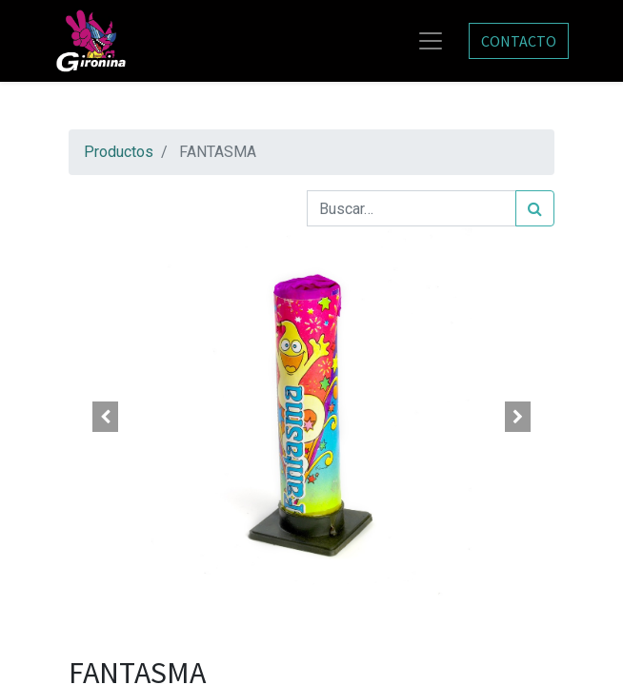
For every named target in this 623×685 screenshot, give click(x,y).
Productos (118, 152)
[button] (105, 417)
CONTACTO (518, 40)
